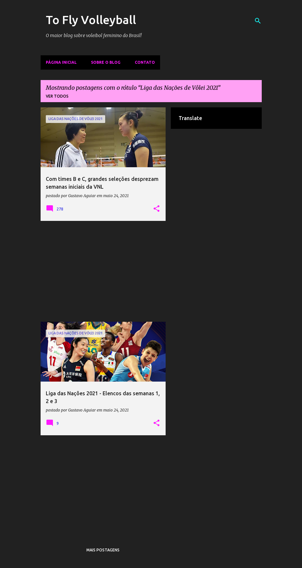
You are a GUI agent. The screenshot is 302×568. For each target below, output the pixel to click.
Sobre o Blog (105, 62)
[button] (156, 209)
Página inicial (61, 62)
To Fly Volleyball (91, 19)
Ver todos (57, 96)
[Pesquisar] (258, 21)
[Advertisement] (103, 271)
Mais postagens (103, 550)
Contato (145, 62)
